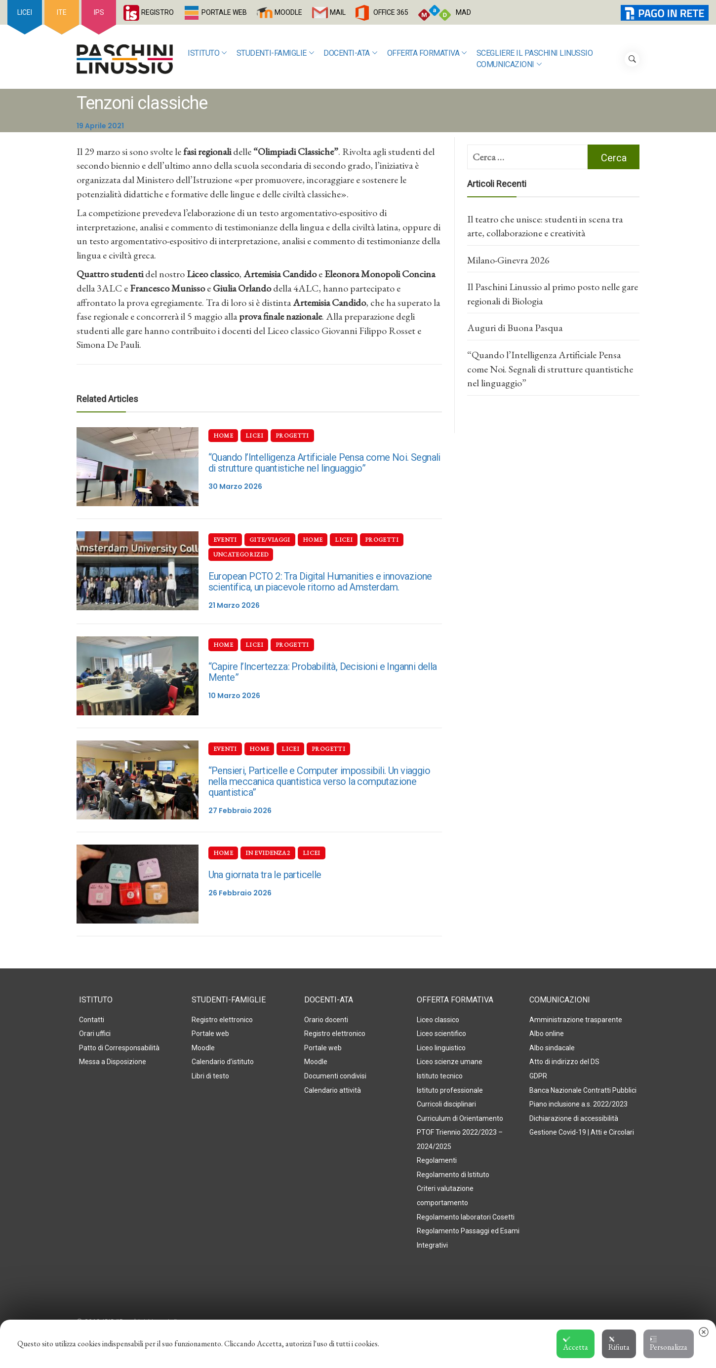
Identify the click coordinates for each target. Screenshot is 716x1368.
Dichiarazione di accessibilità (573, 1118)
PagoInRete (646, 12)
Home (223, 436)
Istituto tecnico (440, 1076)
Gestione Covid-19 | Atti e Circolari (581, 1132)
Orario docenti (326, 1020)
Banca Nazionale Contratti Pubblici (582, 1090)
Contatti (91, 1020)
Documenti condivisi (335, 1076)
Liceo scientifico (441, 1033)
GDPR (538, 1076)
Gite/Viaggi (269, 540)
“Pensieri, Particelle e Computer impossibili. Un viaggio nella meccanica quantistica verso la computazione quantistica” (319, 781)
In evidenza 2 (267, 853)
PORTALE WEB (224, 12)
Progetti (292, 436)
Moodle (203, 1048)
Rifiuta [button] (619, 1343)
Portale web (210, 1033)
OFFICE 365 (390, 12)
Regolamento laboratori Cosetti (466, 1217)
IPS (99, 12)
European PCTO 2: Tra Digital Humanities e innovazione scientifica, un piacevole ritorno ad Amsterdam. (320, 581)
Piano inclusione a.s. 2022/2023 (578, 1104)
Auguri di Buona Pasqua (514, 327)
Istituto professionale (450, 1090)
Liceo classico (438, 1020)
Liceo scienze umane (449, 1062)
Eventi (225, 540)
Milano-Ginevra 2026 (508, 260)
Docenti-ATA (350, 53)
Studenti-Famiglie (275, 53)
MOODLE (288, 12)
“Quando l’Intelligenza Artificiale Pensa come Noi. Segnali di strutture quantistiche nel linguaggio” (324, 462)
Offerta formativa (427, 53)
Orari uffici (95, 1033)
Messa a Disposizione (112, 1062)
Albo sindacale (552, 1048)
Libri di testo (210, 1076)
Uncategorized (241, 554)
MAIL (338, 12)
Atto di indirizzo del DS (564, 1062)
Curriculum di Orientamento (460, 1118)
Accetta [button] (575, 1343)
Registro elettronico (222, 1020)
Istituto (207, 53)
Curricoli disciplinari (446, 1104)
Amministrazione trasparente (575, 1020)
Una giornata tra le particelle (264, 875)
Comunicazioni (509, 65)
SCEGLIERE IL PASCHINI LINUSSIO (535, 53)
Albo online (546, 1033)
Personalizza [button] (668, 1343)
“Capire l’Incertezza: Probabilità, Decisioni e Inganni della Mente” (322, 672)
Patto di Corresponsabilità (119, 1048)
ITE (62, 12)
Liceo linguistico (441, 1048)
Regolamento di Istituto (453, 1175)
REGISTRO (157, 12)
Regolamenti (437, 1160)
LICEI (24, 12)
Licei (254, 436)
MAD (463, 12)
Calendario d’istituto (223, 1062)
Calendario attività (332, 1090)
